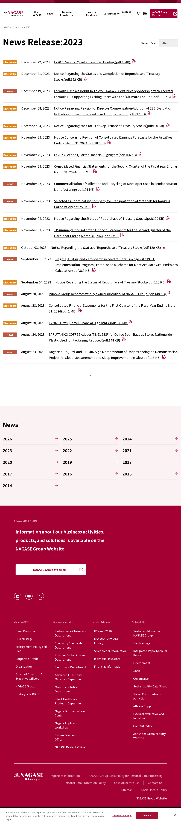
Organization (24, 666)
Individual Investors (107, 658)
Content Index (142, 726)
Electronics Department (70, 667)
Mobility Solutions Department (67, 689)
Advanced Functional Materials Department (69, 677)
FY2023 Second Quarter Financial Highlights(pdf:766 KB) (98, 154)
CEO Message (24, 639)
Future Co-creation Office (67, 737)
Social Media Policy (154, 790)
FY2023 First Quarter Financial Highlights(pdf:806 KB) (91, 322)
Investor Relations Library (106, 641)
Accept (147, 815)
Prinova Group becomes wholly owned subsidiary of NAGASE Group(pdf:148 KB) (110, 293)
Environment (141, 663)
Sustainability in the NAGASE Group (146, 633)
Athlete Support (144, 706)
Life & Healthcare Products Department (69, 701)
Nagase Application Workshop (67, 725)
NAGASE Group (25, 686)
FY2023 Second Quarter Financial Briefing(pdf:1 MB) (95, 62)
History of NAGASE (28, 694)
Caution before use (126, 783)
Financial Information (108, 666)
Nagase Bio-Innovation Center (70, 713)
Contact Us (155, 783)
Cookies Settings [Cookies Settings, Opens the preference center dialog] (122, 815)
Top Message (141, 643)
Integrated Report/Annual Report (150, 653)
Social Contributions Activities (147, 696)
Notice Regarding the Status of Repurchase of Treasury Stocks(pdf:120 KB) (112, 125)
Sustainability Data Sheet (150, 686)
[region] (90, 815)
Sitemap (127, 790)
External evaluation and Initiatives (148, 716)
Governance (141, 678)
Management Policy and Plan (31, 648)
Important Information (65, 775)
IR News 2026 (103, 631)
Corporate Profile (27, 658)
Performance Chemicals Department (70, 633)
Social (137, 671)
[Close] (175, 815)
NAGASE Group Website (151, 798)
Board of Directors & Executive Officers (29, 676)
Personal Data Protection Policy (85, 783)
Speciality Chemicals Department (68, 645)
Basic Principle (25, 631)
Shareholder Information (110, 651)
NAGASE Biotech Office (70, 747)
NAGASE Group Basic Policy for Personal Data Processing (125, 775)
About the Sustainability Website (149, 736)
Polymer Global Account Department (71, 657)
